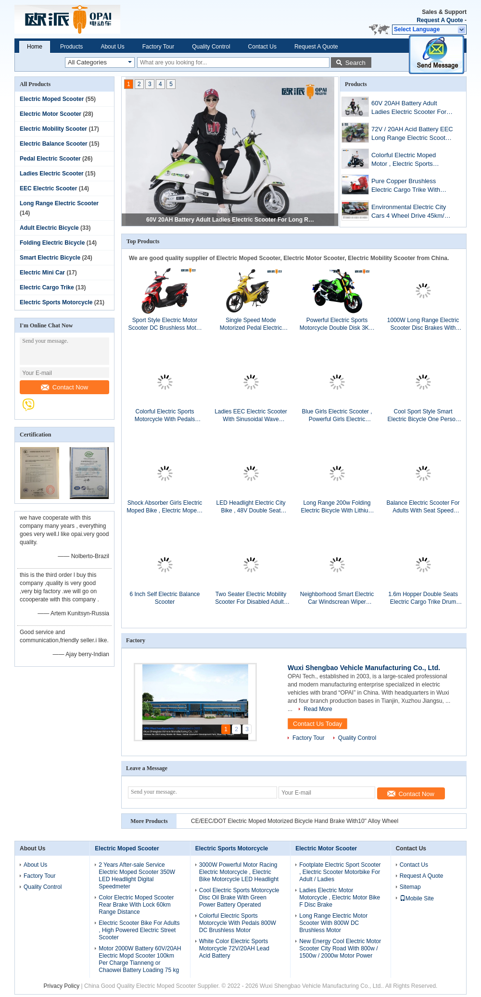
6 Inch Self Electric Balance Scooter (164, 598)
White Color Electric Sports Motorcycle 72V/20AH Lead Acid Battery (234, 948)
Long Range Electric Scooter (59, 203)
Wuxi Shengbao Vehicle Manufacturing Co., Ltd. (364, 668)
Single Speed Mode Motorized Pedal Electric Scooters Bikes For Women (251, 324)
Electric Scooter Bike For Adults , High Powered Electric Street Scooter (139, 930)
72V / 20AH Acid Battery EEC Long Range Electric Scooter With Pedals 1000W (412, 134)
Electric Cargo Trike (47, 287)
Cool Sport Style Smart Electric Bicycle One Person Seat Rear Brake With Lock (422, 415)
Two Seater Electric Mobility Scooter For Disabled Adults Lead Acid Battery (251, 598)
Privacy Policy (62, 986)
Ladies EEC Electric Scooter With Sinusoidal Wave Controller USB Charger (251, 415)
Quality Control (211, 46)
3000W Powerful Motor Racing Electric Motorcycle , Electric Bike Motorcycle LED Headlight (238, 872)
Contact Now (64, 387)
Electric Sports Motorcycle (56, 302)
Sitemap (410, 887)
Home (34, 46)
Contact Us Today (317, 723)
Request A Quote (440, 20)
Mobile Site (417, 898)
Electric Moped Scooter (52, 99)
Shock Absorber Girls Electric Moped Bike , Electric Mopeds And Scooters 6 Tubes (165, 506)
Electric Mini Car (42, 272)
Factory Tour (158, 46)
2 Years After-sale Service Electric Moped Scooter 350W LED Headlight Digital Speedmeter (137, 875)
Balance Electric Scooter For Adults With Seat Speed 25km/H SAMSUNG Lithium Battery (422, 506)
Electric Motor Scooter (50, 114)
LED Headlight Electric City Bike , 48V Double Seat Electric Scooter (250, 506)
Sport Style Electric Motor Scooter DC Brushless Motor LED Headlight (164, 324)
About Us (112, 46)
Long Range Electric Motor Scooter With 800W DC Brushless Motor (333, 923)
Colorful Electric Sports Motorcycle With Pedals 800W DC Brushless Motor (164, 415)
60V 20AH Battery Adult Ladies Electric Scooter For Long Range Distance (230, 219)
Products (71, 46)
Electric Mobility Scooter (53, 128)
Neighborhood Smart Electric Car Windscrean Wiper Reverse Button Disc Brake (337, 598)
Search (355, 62)
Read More (318, 709)
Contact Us (262, 46)
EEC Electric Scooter (48, 188)
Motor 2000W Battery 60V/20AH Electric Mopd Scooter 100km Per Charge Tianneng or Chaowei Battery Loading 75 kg (140, 959)
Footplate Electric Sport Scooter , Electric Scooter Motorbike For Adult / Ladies (339, 872)
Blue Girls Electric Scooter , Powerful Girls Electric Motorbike (337, 415)
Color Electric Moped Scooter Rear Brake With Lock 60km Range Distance (136, 904)
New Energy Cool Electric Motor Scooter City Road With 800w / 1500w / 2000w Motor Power (340, 948)
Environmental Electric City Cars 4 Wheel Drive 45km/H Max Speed (410, 212)
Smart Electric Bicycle (50, 257)
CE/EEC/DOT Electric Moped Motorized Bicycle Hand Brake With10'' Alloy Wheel (294, 821)
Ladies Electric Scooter (52, 173)
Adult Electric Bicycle (49, 227)
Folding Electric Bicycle (52, 242)
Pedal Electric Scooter (50, 158)
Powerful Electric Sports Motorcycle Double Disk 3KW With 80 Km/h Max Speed (337, 324)
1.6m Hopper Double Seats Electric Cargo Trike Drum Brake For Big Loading (423, 598)
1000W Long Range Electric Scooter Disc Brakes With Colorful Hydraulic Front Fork (423, 324)
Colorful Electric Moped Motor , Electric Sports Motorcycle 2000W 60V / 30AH (405, 160)
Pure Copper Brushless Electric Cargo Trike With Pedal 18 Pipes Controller (406, 186)
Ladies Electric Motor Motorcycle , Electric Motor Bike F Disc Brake (339, 897)
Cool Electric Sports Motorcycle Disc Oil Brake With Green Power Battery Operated (239, 897)
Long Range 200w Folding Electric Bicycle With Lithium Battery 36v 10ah (337, 506)
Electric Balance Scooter (54, 143)
